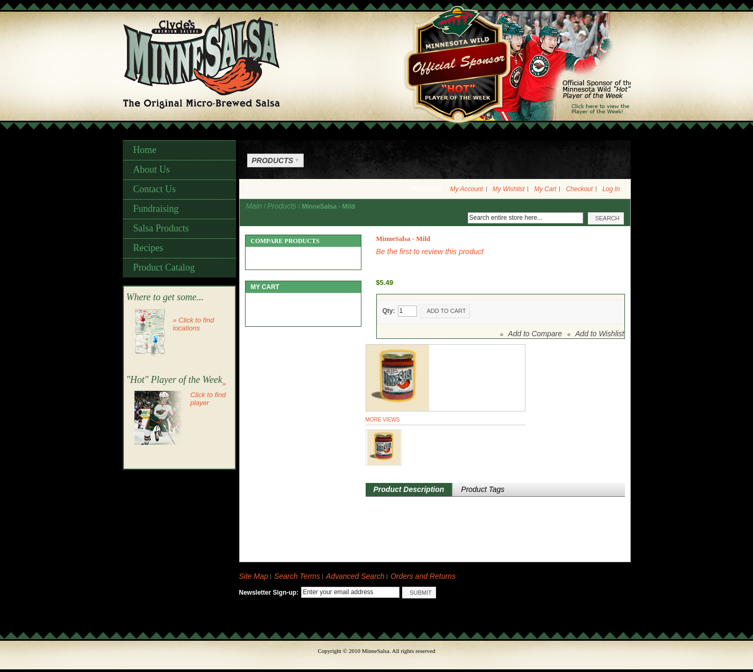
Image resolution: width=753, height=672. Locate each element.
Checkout (579, 189)
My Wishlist (509, 189)
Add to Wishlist (599, 333)
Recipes (148, 248)
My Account (466, 189)
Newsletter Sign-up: (269, 592)
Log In (611, 189)
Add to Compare (535, 333)
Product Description (409, 489)
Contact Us (154, 189)
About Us (151, 169)
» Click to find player (208, 393)
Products (281, 206)
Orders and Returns (423, 576)
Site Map (253, 576)
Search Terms (297, 576)
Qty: (389, 311)
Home (145, 150)
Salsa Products (161, 228)
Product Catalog (164, 267)
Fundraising (156, 208)
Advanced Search (355, 576)
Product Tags (482, 489)
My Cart (545, 189)
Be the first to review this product (430, 251)
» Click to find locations (193, 324)
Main (254, 206)
